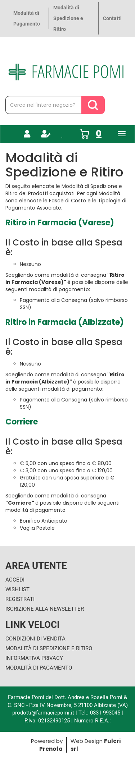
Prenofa (51, 749)
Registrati (20, 599)
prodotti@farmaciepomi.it (44, 712)
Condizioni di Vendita (35, 638)
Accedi (14, 579)
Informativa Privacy (34, 658)
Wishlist (17, 589)
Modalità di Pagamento (26, 18)
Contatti (112, 18)
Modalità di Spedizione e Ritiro (68, 18)
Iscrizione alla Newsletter (44, 609)
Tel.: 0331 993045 (99, 712)
